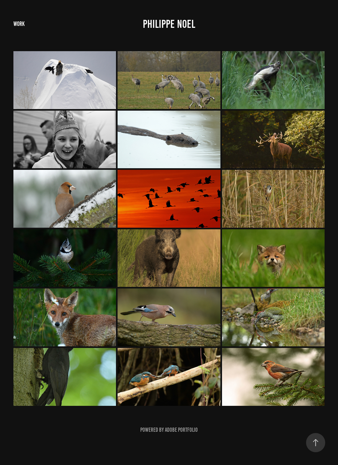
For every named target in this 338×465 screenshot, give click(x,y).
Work (19, 23)
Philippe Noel (169, 24)
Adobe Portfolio (181, 430)
